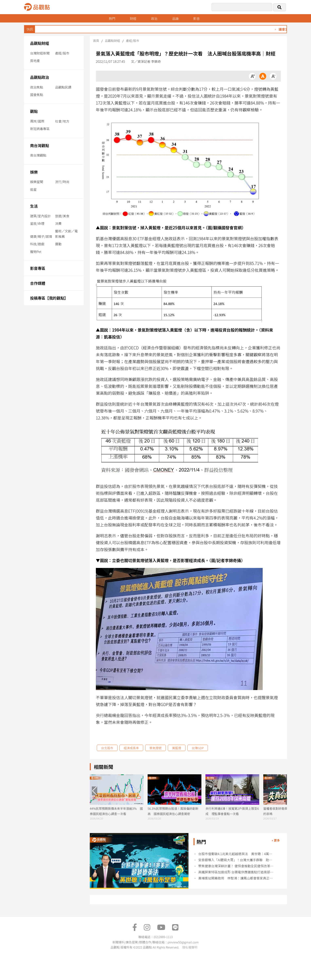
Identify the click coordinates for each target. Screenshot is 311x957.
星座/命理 (37, 223)
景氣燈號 (155, 748)
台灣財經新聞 (40, 53)
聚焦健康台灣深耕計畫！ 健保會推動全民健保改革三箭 (236, 865)
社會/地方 (62, 121)
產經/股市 (62, 53)
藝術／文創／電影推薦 (66, 233)
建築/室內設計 (40, 215)
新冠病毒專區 (40, 128)
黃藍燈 (176, 748)
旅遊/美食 (62, 215)
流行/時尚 (62, 181)
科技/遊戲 (37, 243)
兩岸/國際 (37, 121)
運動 (58, 243)
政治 (154, 18)
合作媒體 (37, 283)
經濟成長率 (131, 748)
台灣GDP (198, 748)
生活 (34, 206)
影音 (196, 18)
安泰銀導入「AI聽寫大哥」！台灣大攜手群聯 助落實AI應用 (236, 859)
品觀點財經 (39, 43)
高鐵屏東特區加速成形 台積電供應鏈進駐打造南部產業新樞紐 (236, 872)
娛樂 (34, 172)
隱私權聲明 (189, 947)
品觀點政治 (39, 77)
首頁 (96, 40)
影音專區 (37, 268)
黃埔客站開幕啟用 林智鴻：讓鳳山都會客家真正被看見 (236, 878)
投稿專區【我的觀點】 (49, 298)
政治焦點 (36, 87)
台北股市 (107, 748)
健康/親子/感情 (41, 236)
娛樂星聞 (36, 181)
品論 (175, 18)
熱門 (112, 18)
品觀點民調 (63, 87)
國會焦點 (36, 94)
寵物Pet (35, 251)
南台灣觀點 (39, 145)
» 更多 (276, 840)
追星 (33, 189)
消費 (58, 223)
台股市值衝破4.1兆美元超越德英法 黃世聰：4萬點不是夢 (236, 853)
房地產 (35, 60)
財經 (133, 18)
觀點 (34, 111)
